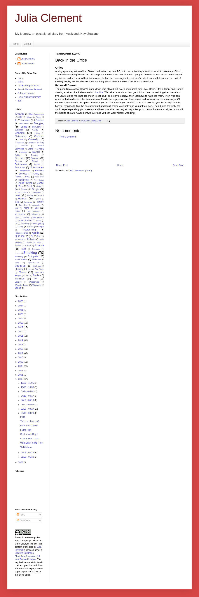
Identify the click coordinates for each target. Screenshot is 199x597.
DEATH (36, 152)
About (27, 43)
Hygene (38, 199)
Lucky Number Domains (29, 97)
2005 (21, 379)
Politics (30, 226)
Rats (39, 236)
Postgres (40, 227)
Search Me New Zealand (30, 89)
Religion (30, 239)
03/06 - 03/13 (27, 452)
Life (37, 208)
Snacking (19, 256)
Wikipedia (36, 285)
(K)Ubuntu (19, 114)
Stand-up (20, 265)
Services (36, 249)
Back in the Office (29, 425)
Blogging (39, 123)
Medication (20, 214)
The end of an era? (29, 421)
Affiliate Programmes (36, 114)
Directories (20, 158)
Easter (37, 164)
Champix (20, 132)
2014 (21, 340)
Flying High (25, 430)
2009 (21, 362)
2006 (21, 375)
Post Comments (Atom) (80, 170)
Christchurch (21, 136)
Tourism (37, 275)
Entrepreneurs (24, 171)
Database (23, 152)
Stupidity (19, 269)
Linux (17, 211)
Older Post (178, 165)
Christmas (39, 136)
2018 (21, 323)
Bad (19, 100)
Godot (38, 186)
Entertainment (37, 167)
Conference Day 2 (29, 434)
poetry (20, 226)
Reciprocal (19, 239)
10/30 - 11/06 (27, 383)
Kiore (20, 82)
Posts (21, 514)
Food (27, 176)
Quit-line (20, 236)
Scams (18, 246)
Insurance (28, 202)
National (26, 217)
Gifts (20, 186)
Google (35, 189)
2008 (21, 366)
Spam (17, 263)
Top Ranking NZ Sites (28, 85)
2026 (21, 301)
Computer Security (35, 143)
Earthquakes (21, 164)
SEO (24, 249)
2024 (21, 305)
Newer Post (62, 165)
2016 (21, 331)
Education (20, 167)
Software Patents (26, 93)
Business (19, 130)
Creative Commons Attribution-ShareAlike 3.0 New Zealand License (27, 556)
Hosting (30, 195)
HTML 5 (40, 195)
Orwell (38, 221)
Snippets (33, 256)
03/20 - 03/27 (27, 409)
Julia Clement (48, 18)
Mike (22, 417)
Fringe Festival (25, 183)
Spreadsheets (33, 263)
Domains (35, 158)
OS (16, 224)
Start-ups (37, 266)
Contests (24, 146)
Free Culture (39, 180)
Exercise (23, 173)
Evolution (39, 170)
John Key (23, 205)
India (17, 202)
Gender (40, 183)
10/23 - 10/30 (27, 387)
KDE (16, 208)
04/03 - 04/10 (27, 400)
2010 (21, 357)
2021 (21, 310)
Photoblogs (25, 224)
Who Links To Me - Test (31, 443)
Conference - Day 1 (29, 438)
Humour (22, 198)
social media (21, 259)
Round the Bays (34, 242)
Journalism (36, 205)
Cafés (35, 129)
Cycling (40, 148)
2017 (21, 327)
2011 (21, 353)
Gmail (29, 186)
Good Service (21, 189)
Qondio (35, 233)
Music (17, 217)
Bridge (24, 126)
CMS (21, 139)
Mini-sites (36, 214)
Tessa (22, 272)
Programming (29, 229)
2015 (21, 336)
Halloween (37, 192)
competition (19, 143)
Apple (38, 117)
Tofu (27, 275)
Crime (30, 149)
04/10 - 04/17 (27, 396)
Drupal (35, 161)
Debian (18, 155)
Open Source (25, 220)
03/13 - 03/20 (27, 413)
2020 (21, 314)
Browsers (36, 127)
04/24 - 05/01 (27, 391)
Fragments (23, 180)
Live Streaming (33, 211)
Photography (38, 223)
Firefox (18, 177)
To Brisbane (26, 447)
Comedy (33, 139)
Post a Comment (68, 136)
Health (18, 195)
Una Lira (98, 92)
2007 (21, 370)
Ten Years (39, 269)
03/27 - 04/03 (27, 404)
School (28, 246)
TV (35, 278)
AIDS (20, 117)
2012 (21, 349)
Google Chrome (21, 192)
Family (35, 173)
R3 (32, 236)
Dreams (18, 161)
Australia (40, 120)
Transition (19, 278)
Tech (30, 269)
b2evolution (24, 123)
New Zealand (38, 217)
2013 (21, 344)
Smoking (30, 253)
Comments (23, 520)
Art (16, 120)
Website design (22, 285)
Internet (40, 202)
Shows (17, 253)
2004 (21, 462)
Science (39, 245)
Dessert (34, 155)
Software (36, 259)
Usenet (18, 282)
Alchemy (29, 117)
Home (15, 43)
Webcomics (34, 282)
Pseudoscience (21, 233)
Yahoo (18, 288)
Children (37, 133)
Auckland (25, 120)
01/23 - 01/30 (27, 457)
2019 (21, 318)
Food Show (39, 177)
